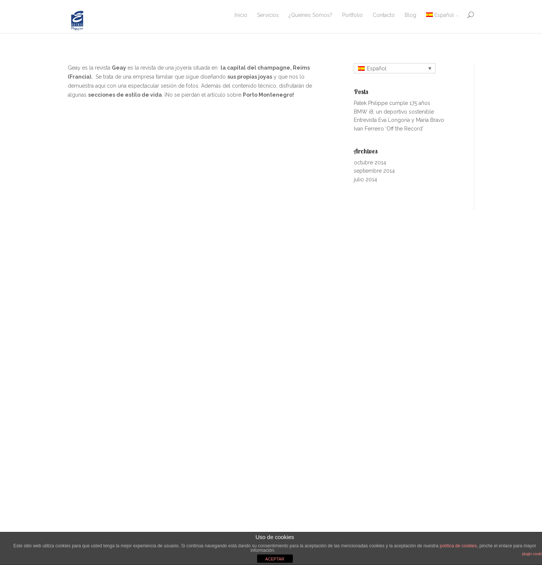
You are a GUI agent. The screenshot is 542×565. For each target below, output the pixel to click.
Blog (410, 15)
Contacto (384, 15)
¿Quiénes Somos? (310, 15)
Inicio (240, 15)
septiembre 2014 (374, 171)
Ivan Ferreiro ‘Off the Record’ (388, 129)
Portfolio (352, 15)
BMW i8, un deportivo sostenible (394, 112)
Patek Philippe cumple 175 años (392, 103)
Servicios (268, 15)
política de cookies (458, 545)
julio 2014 (365, 179)
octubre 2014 (370, 162)
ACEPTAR (274, 559)
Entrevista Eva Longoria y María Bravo (399, 120)
